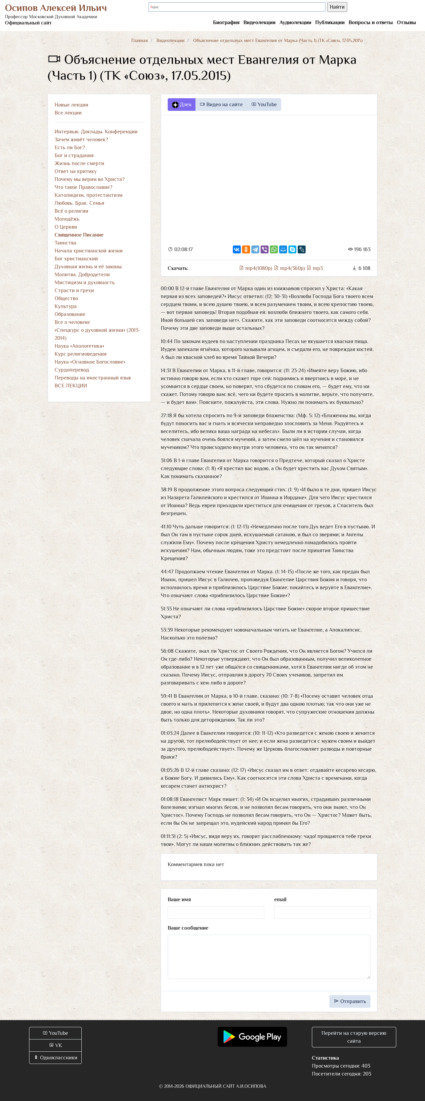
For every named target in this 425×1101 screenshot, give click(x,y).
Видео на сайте (221, 105)
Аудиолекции (295, 22)
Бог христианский (76, 259)
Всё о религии (71, 211)
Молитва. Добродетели (82, 275)
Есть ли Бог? (70, 148)
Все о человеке (72, 322)
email (280, 900)
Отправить (350, 1001)
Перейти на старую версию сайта (353, 1037)
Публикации (330, 22)
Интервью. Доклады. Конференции (96, 132)
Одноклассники (55, 1058)
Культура (66, 306)
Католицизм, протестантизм (88, 195)
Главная (139, 40)
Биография (226, 22)
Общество (66, 298)
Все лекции (68, 113)
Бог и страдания (74, 155)
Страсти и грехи (74, 290)
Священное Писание (79, 235)
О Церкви (66, 227)
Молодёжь (67, 219)
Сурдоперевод (72, 370)
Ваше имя (179, 900)
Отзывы (406, 22)
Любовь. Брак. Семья (79, 203)
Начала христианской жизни (89, 251)
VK (55, 1045)
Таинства (65, 243)
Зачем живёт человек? (81, 140)
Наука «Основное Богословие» (90, 362)
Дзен (181, 105)
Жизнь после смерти (79, 163)
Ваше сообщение (188, 928)
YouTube (264, 105)
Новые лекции (71, 105)
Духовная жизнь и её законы (88, 267)
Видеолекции (259, 22)
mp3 (314, 268)
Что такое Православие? (83, 187)
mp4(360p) (290, 268)
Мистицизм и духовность (85, 283)
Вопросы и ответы (371, 22)
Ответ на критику (76, 171)
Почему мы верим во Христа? (90, 179)
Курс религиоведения (80, 354)
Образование (70, 314)
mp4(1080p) (256, 268)
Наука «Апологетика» (79, 346)
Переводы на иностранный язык (93, 378)
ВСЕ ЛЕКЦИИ (71, 386)
